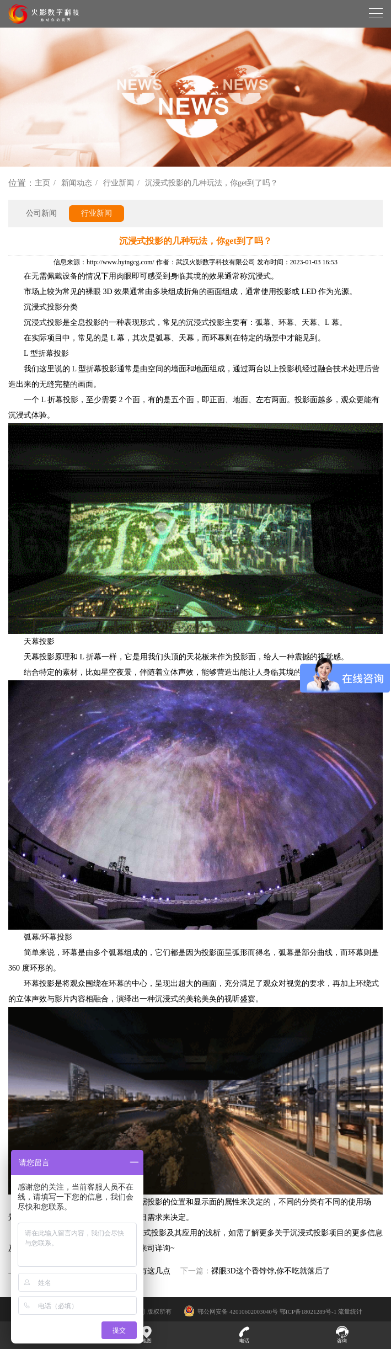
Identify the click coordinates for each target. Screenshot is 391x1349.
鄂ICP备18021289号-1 (308, 1311)
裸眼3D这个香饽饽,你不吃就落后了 (271, 1271)
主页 (42, 183)
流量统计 (350, 1311)
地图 (146, 1334)
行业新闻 (118, 183)
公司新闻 (41, 213)
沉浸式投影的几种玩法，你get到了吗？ (211, 183)
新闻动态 (76, 183)
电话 (244, 1334)
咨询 (342, 1334)
